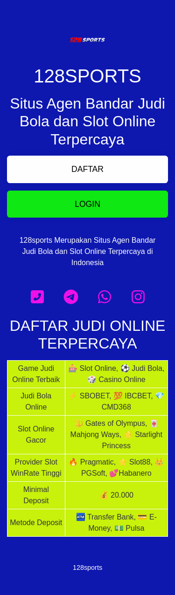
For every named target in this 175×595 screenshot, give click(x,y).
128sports (87, 567)
